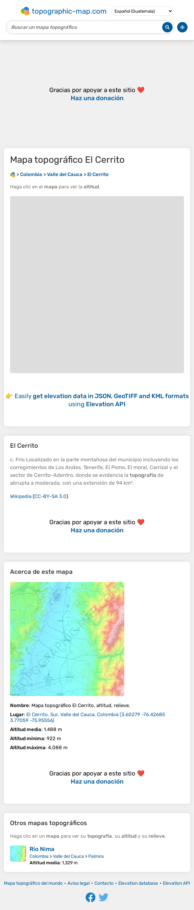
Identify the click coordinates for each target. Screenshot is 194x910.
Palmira (96, 856)
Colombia (39, 856)
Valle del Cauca (68, 856)
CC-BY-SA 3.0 (50, 496)
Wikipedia (20, 496)
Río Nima (42, 849)
